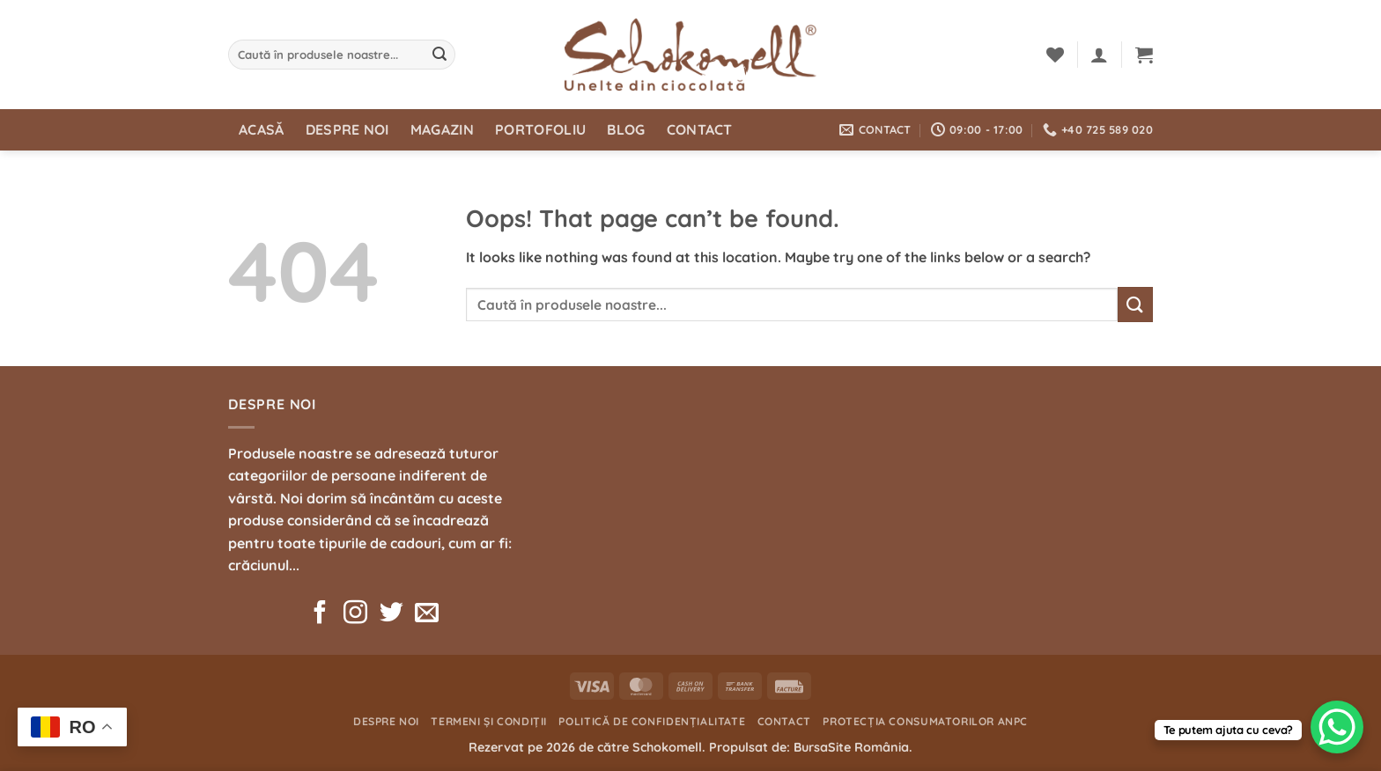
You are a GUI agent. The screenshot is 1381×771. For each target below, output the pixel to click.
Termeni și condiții (489, 721)
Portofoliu (540, 129)
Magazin (442, 129)
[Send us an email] (427, 614)
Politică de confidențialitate (651, 721)
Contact (700, 129)
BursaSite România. (853, 747)
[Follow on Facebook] (320, 614)
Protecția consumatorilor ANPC (925, 721)
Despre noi (347, 129)
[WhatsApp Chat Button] (1337, 727)
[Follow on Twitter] (391, 614)
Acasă (261, 129)
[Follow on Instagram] (355, 614)
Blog (626, 129)
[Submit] (439, 55)
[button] (1099, 54)
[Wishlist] (1055, 54)
